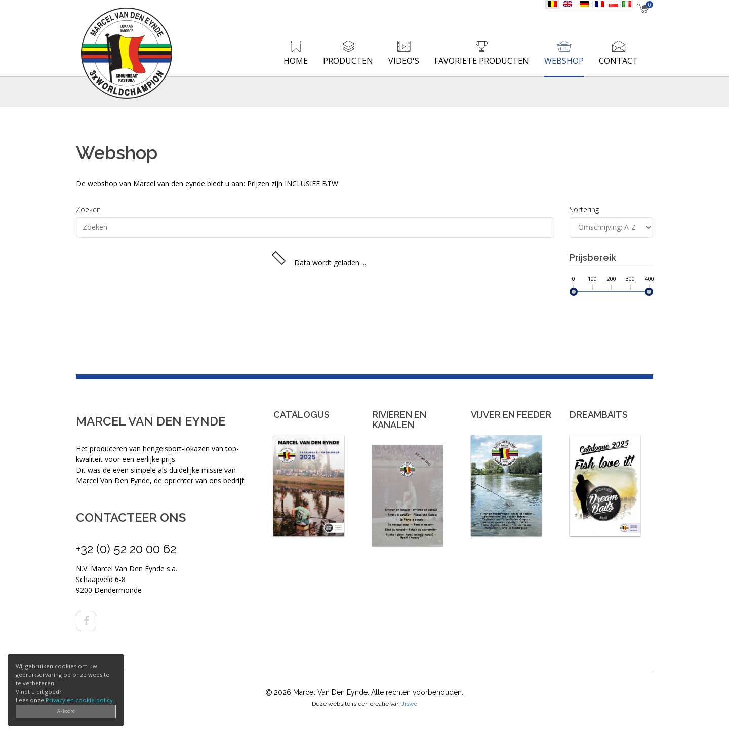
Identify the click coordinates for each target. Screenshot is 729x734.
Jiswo (409, 703)
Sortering (584, 209)
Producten (348, 60)
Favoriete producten (481, 60)
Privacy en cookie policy (79, 700)
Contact (618, 60)
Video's (403, 60)
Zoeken (88, 209)
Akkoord (66, 711)
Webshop (564, 60)
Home (296, 60)
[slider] (574, 292)
